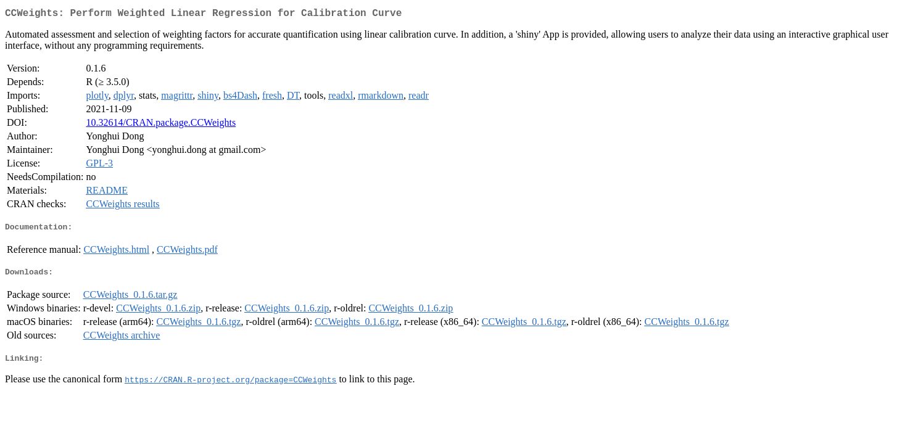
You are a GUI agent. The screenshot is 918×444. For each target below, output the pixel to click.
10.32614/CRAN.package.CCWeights (161, 125)
